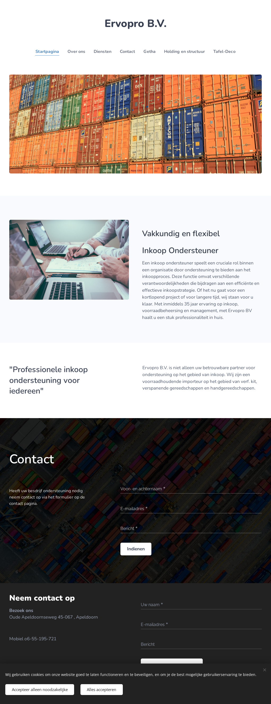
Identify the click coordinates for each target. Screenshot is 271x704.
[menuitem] (44, 51)
